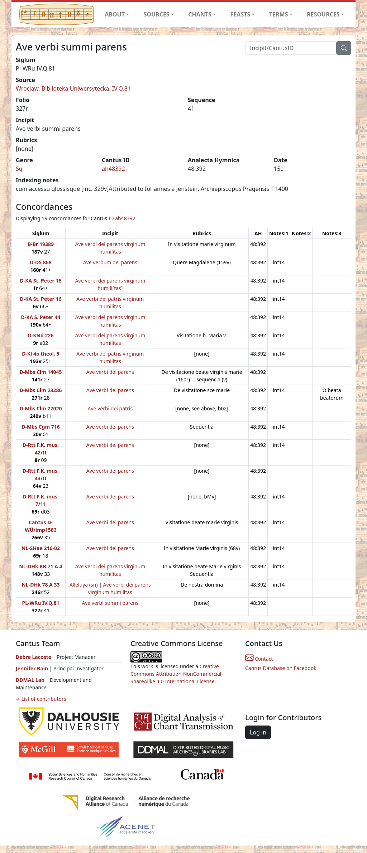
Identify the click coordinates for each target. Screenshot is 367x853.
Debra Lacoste (33, 657)
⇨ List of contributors (41, 698)
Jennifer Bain (32, 668)
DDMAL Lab (30, 679)
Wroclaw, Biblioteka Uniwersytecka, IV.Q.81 (73, 88)
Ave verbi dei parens (110, 371)
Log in (258, 732)
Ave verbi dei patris (110, 408)
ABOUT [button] (115, 14)
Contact (259, 658)
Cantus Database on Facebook (280, 668)
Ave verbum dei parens (110, 262)
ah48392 (113, 169)
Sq (19, 169)
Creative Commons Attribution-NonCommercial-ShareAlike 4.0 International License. (176, 674)
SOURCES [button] (157, 14)
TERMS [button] (278, 14)
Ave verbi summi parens (110, 602)
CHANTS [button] (199, 14)
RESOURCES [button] (323, 14)
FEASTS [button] (240, 14)
